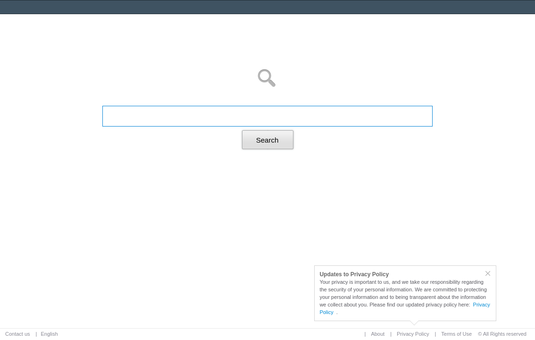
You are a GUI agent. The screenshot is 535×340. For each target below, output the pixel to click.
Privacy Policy (413, 334)
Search (267, 140)
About (378, 334)
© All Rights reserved (502, 334)
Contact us (17, 334)
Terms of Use (456, 334)
